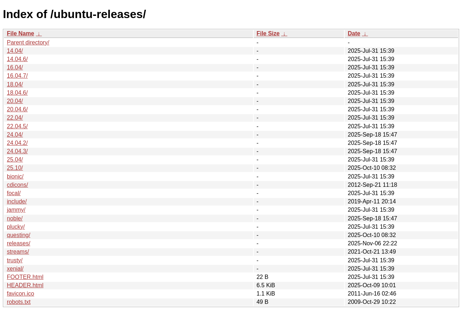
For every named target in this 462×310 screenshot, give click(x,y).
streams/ (18, 252)
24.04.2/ (17, 143)
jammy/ (16, 210)
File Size (268, 33)
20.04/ (15, 101)
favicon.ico (20, 293)
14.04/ (15, 51)
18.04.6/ (17, 93)
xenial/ (15, 269)
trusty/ (15, 260)
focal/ (14, 193)
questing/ (18, 235)
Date (354, 33)
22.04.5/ (17, 126)
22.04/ (15, 118)
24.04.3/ (17, 151)
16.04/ (15, 67)
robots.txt (19, 302)
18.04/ (15, 84)
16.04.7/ (17, 76)
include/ (17, 201)
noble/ (15, 218)
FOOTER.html (25, 277)
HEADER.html (25, 285)
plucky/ (16, 227)
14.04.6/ (17, 59)
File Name (20, 33)
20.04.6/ (17, 109)
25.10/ (15, 168)
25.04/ (15, 159)
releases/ (18, 243)
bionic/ (15, 176)
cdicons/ (17, 185)
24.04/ (15, 135)
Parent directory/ (28, 42)
